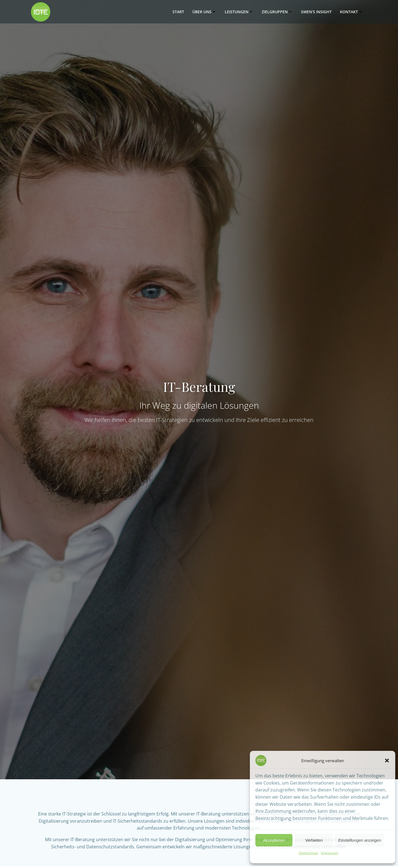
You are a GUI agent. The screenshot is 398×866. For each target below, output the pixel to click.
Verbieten (314, 840)
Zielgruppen (277, 12)
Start (178, 12)
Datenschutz (308, 853)
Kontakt (351, 12)
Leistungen (239, 12)
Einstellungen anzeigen (359, 840)
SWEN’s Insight (316, 12)
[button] (387, 760)
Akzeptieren (274, 840)
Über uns (204, 12)
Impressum (329, 853)
